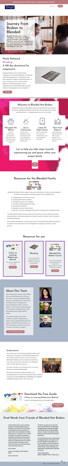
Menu (52, 6)
